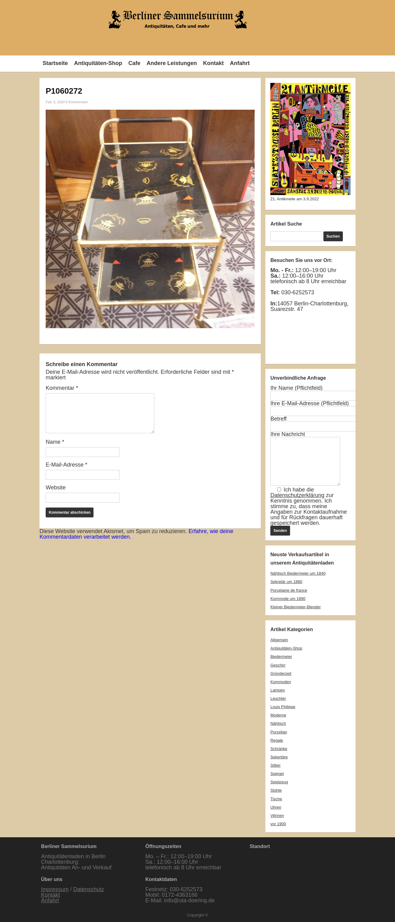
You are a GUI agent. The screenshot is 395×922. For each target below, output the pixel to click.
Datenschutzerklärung (297, 495)
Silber (275, 765)
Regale (276, 740)
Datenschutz (88, 889)
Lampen (277, 690)
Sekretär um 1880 (286, 581)
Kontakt (213, 63)
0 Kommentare (77, 102)
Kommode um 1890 (287, 598)
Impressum (55, 889)
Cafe (134, 63)
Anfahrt (240, 63)
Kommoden (280, 681)
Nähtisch (278, 723)
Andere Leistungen (172, 63)
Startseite (55, 63)
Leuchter (278, 698)
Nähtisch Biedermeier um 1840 (297, 573)
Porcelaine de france (288, 590)
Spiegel (277, 773)
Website (56, 487)
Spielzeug (279, 782)
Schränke (278, 748)
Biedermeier (281, 656)
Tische (276, 799)
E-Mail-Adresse (66, 464)
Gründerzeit (280, 673)
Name (55, 442)
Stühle (276, 790)
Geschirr (277, 665)
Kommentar (62, 388)
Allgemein (279, 640)
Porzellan (278, 732)
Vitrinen (277, 815)
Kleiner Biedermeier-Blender (295, 607)
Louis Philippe (282, 706)
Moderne (278, 715)
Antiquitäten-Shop (98, 63)
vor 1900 (278, 824)
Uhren (275, 807)
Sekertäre (279, 757)
